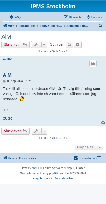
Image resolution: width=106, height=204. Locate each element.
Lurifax (7, 58)
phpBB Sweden (59, 173)
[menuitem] (15, 17)
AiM (6, 36)
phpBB (36, 168)
